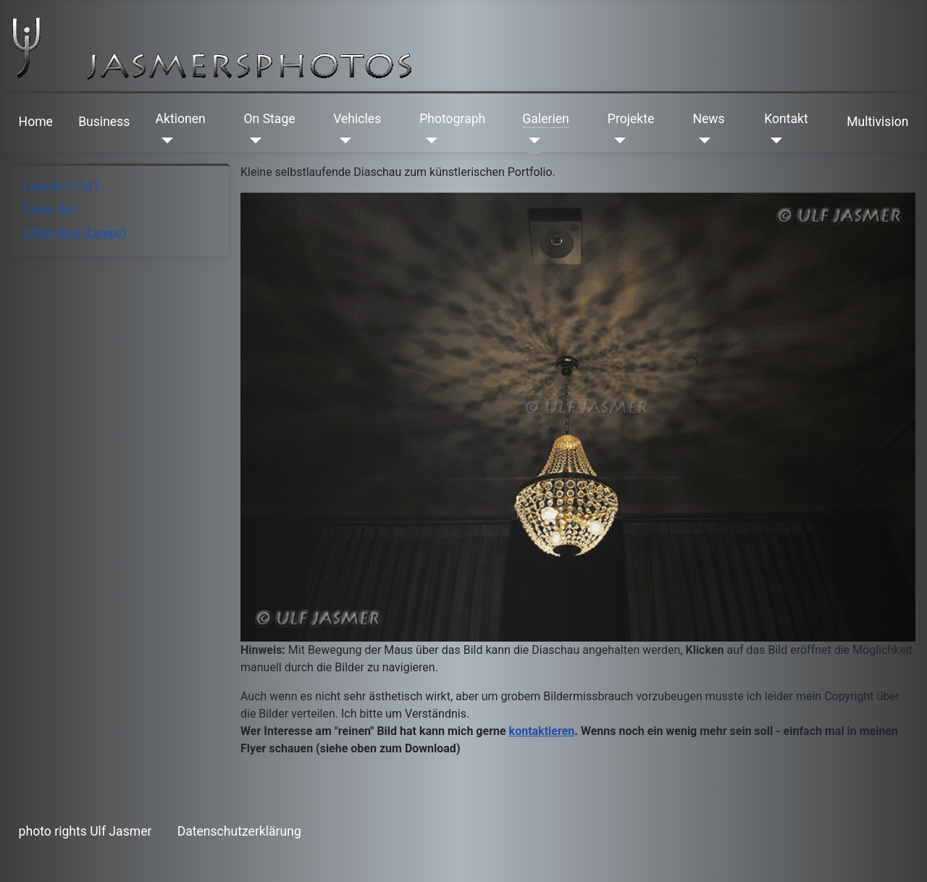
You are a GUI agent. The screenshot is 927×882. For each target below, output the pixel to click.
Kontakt (786, 119)
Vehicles (357, 119)
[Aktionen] (165, 140)
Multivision (877, 121)
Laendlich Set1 (61, 186)
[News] (701, 140)
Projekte (631, 119)
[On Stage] (252, 140)
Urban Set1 (51, 210)
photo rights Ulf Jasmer (85, 831)
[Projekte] (617, 140)
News (708, 119)
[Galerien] (531, 140)
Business (104, 121)
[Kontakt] (773, 140)
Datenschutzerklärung (239, 831)
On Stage (269, 119)
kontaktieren (542, 731)
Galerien (545, 119)
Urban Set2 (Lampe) (74, 233)
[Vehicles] (342, 140)
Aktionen (181, 119)
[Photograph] (428, 140)
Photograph (452, 119)
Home (36, 121)
